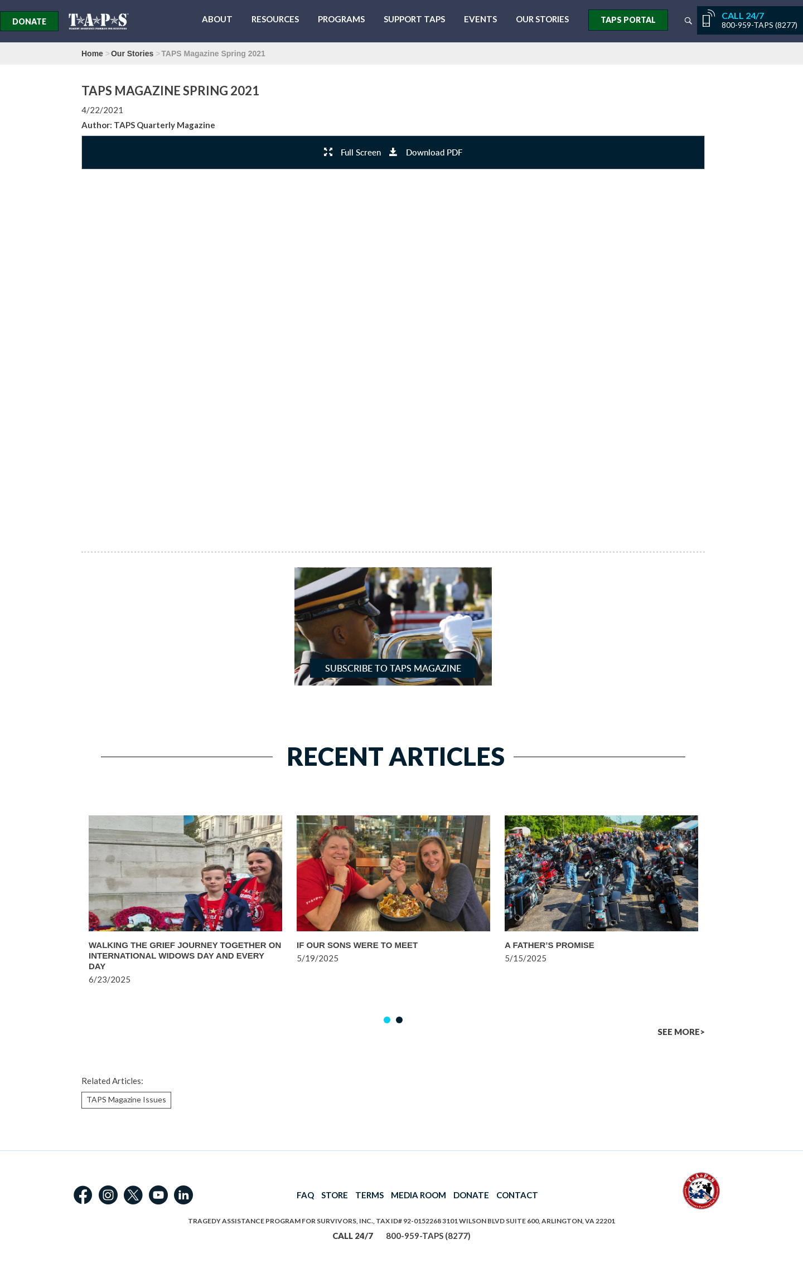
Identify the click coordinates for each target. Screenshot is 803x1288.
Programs (341, 19)
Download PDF (425, 152)
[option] (185, 916)
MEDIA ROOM (418, 1195)
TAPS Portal (628, 20)
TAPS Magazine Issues (126, 1099)
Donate (29, 21)
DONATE (471, 1195)
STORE (334, 1195)
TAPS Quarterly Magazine (164, 125)
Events (480, 19)
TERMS (369, 1195)
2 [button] (399, 1020)
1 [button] (387, 1020)
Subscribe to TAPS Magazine (393, 668)
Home (92, 53)
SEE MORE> (681, 1032)
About (217, 19)
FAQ (305, 1195)
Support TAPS (414, 19)
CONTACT (517, 1195)
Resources (275, 19)
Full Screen (352, 152)
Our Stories (542, 19)
